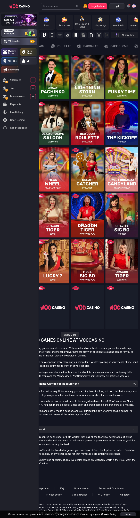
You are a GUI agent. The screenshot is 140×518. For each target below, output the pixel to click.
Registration (98, 6)
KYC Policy (104, 494)
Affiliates (125, 494)
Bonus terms (81, 488)
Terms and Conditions (111, 488)
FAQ (62, 488)
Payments (43, 488)
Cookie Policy (79, 494)
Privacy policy (54, 494)
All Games (12, 80)
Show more (70, 334)
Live (8, 88)
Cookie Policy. (109, 514)
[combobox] (128, 6)
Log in (116, 6)
